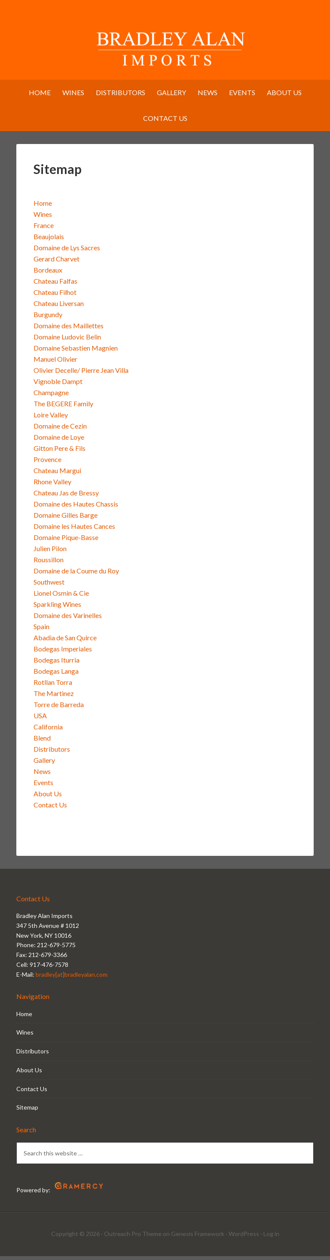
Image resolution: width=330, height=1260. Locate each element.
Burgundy (48, 319)
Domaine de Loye (59, 441)
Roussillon (49, 564)
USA (40, 720)
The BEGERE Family (63, 408)
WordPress (244, 1238)
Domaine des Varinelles (68, 619)
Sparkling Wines (57, 608)
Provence (47, 463)
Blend (42, 742)
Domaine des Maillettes (69, 330)
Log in (271, 1238)
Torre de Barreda (59, 709)
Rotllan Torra (53, 686)
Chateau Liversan (59, 307)
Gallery (44, 764)
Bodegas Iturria (56, 664)
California (48, 731)
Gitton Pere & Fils (60, 452)
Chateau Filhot (55, 296)
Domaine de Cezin (60, 430)
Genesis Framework (197, 1238)
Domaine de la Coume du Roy (76, 575)
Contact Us (50, 809)
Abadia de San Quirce (65, 642)
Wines (43, 218)
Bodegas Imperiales (63, 653)
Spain (41, 631)
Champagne (51, 397)
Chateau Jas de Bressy (66, 497)
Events (43, 787)
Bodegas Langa (56, 675)
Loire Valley (51, 419)
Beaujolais (49, 241)
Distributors (52, 753)
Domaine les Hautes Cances (74, 530)
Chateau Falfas (55, 285)
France (44, 229)
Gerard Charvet (56, 263)
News (42, 775)
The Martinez (54, 697)
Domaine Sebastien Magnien (76, 352)
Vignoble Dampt (58, 385)
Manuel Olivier (55, 363)
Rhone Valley (52, 486)
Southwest (49, 586)
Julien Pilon (50, 553)
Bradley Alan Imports (164, 45)
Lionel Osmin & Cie (61, 597)
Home (43, 207)
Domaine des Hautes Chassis (76, 508)
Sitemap (27, 1111)
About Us (48, 798)
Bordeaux (48, 274)
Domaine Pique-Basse (66, 541)
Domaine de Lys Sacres (67, 252)
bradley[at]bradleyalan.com (71, 978)
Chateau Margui (57, 475)
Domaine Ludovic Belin (67, 341)
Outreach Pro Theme (133, 1238)
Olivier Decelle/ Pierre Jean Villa (81, 374)
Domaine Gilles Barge (66, 519)
